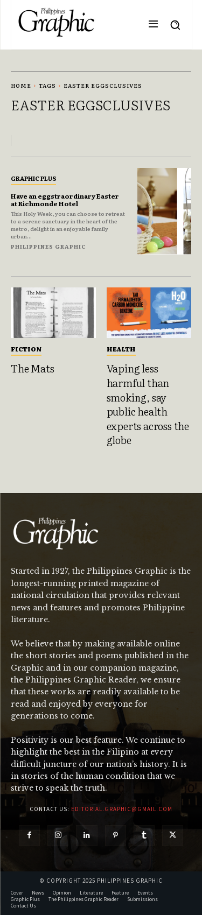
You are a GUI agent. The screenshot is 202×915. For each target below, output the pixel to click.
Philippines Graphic (48, 246)
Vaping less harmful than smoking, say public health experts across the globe (148, 404)
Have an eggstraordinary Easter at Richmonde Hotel (65, 199)
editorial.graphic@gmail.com (121, 809)
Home (21, 85)
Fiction (26, 348)
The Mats (32, 368)
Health (121, 348)
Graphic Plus (33, 178)
